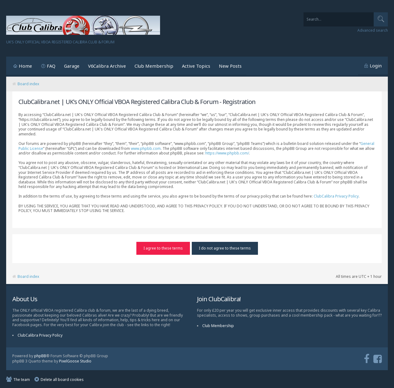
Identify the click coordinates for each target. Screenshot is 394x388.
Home (25, 66)
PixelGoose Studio (75, 360)
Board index (28, 83)
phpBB (40, 355)
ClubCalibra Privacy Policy (336, 196)
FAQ (51, 66)
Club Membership (154, 66)
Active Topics (196, 66)
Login (376, 65)
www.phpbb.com (146, 148)
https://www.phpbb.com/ (227, 153)
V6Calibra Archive (107, 66)
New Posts (230, 66)
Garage (71, 66)
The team (21, 379)
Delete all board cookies (62, 379)
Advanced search (372, 30)
